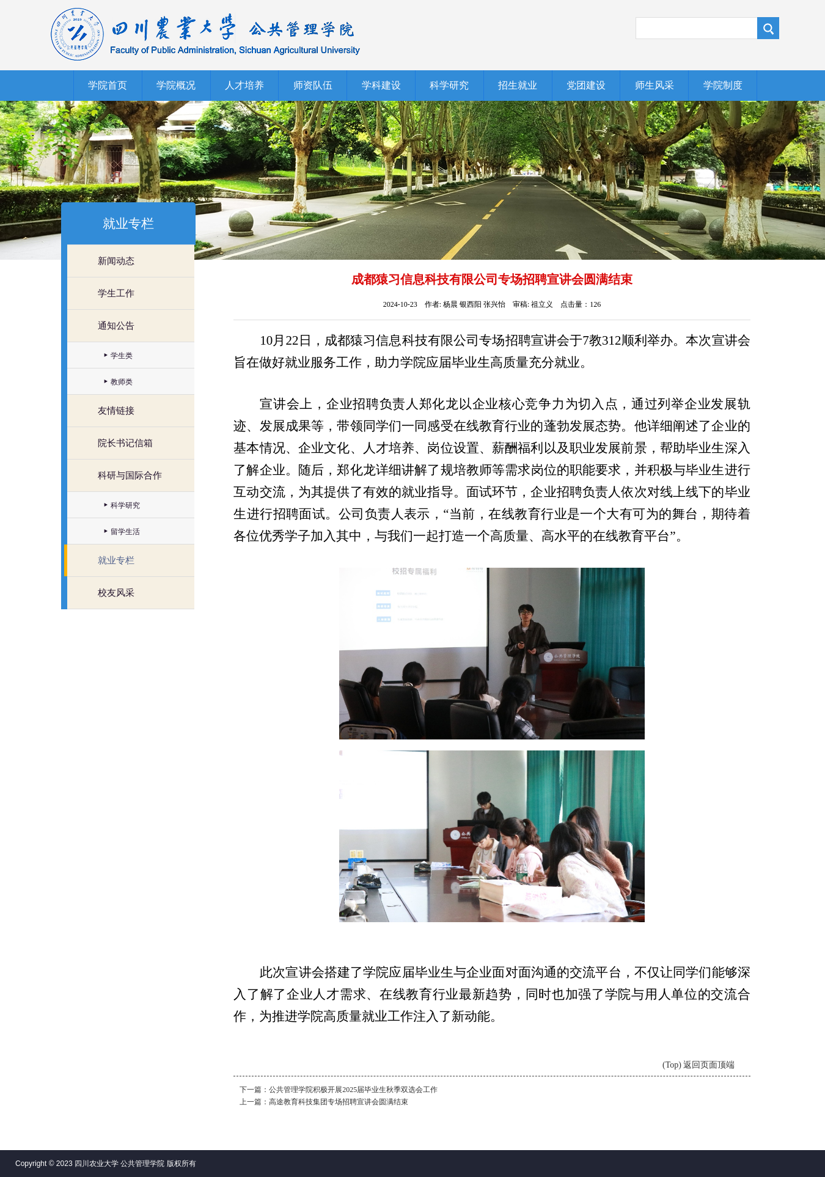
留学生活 (125, 531)
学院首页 (107, 85)
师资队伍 (312, 85)
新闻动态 (116, 261)
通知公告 (116, 326)
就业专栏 (116, 560)
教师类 (122, 382)
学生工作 (116, 293)
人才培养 (244, 85)
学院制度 (723, 85)
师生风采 (654, 85)
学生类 (122, 355)
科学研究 (449, 85)
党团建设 (586, 85)
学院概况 (176, 85)
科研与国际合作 (130, 475)
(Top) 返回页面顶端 (698, 1064)
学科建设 (381, 85)
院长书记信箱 (125, 443)
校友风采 (116, 593)
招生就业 (517, 85)
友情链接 (116, 411)
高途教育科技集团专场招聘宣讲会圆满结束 (338, 1102)
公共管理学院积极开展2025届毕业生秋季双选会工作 (353, 1089)
